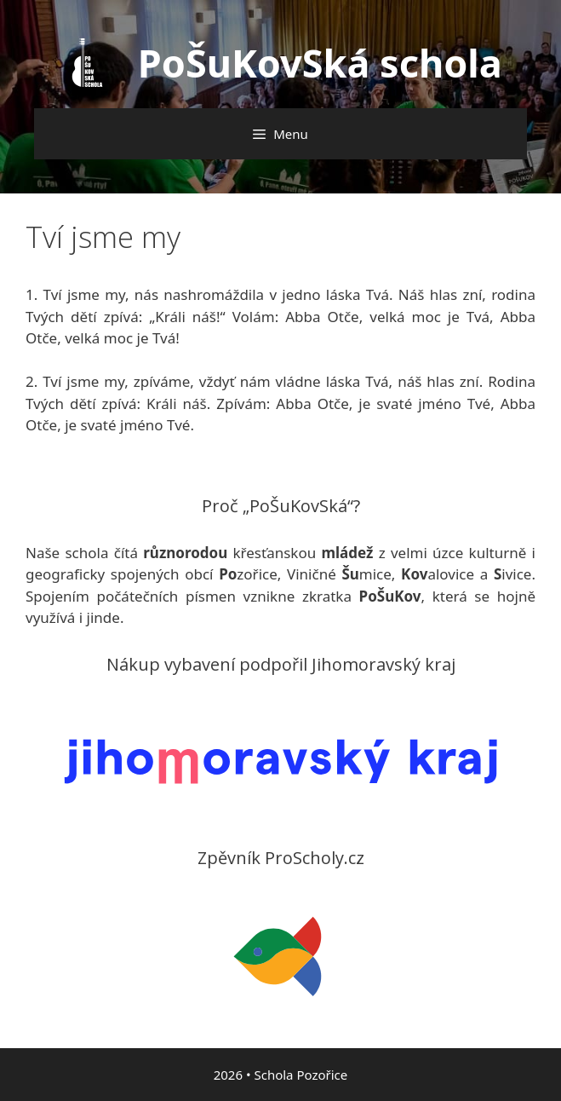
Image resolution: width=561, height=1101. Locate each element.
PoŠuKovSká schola (320, 63)
